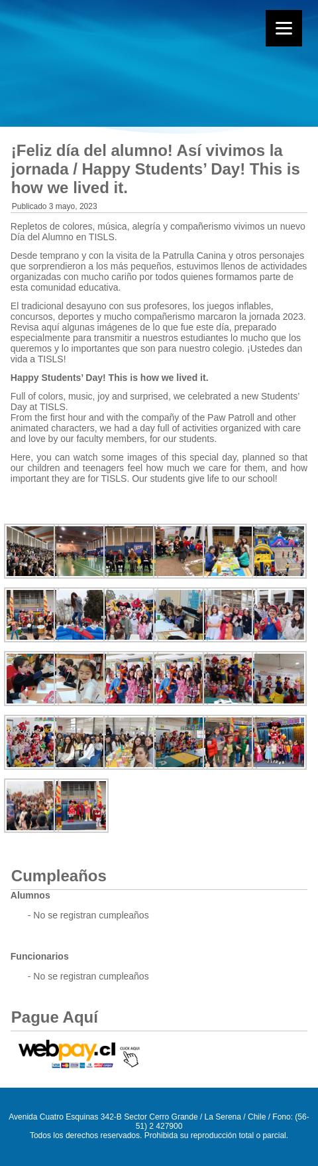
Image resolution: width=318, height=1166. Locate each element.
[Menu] (284, 28)
